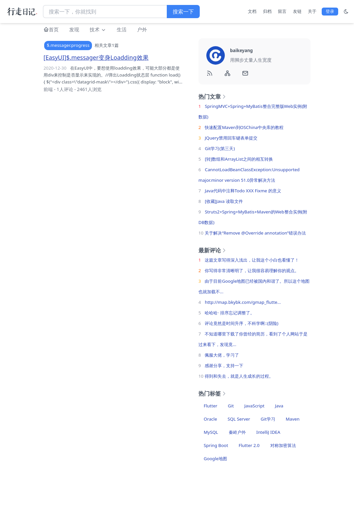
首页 (54, 29)
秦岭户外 (237, 432)
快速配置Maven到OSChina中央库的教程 (244, 127)
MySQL (211, 432)
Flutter (210, 406)
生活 (122, 29)
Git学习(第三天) (220, 148)
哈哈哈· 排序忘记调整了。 (229, 313)
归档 (267, 11)
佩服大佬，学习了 (222, 355)
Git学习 (268, 419)
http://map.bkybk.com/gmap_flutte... (243, 302)
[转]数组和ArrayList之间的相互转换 (239, 159)
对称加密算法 (283, 445)
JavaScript (254, 406)
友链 (297, 11)
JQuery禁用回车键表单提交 (231, 138)
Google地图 (215, 459)
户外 (142, 29)
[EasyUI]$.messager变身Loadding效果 (96, 57)
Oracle (210, 419)
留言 (282, 11)
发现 (74, 29)
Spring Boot (216, 445)
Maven (293, 419)
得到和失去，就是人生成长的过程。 (239, 376)
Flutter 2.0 (249, 445)
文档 (252, 11)
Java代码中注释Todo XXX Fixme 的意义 (243, 191)
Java (279, 406)
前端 (48, 89)
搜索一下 (183, 11)
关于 (312, 11)
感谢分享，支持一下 (224, 365)
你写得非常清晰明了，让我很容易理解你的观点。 (252, 270)
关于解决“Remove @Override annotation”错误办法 (255, 233)
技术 (98, 29)
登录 (330, 11)
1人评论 (65, 89)
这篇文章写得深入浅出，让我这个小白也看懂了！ (252, 260)
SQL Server (238, 419)
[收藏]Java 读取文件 (224, 201)
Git (231, 406)
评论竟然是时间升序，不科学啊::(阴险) (241, 323)
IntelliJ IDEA (268, 432)
